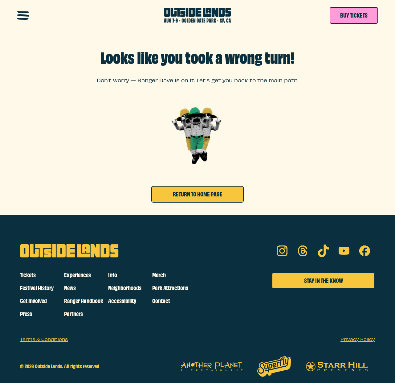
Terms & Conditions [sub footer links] (44, 339)
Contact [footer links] (161, 301)
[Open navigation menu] (23, 15)
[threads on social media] (302, 250)
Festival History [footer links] (37, 288)
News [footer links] (70, 288)
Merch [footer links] (159, 275)
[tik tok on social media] (323, 251)
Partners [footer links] (73, 314)
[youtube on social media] (344, 251)
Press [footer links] (26, 314)
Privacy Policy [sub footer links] (357, 339)
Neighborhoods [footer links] (124, 288)
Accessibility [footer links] (122, 301)
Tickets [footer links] (28, 275)
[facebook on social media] (364, 250)
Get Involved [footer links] (33, 301)
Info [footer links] (112, 275)
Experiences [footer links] (77, 275)
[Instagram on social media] (282, 250)
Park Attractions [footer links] (170, 288)
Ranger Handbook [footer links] (83, 301)
